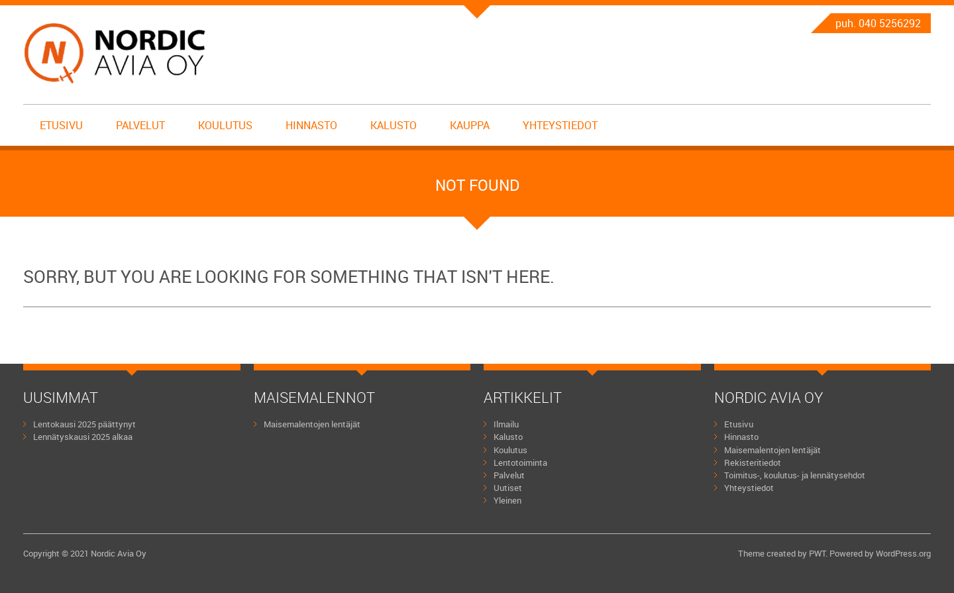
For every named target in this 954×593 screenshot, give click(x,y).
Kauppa (470, 125)
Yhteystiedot (560, 125)
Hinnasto (311, 125)
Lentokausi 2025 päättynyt (84, 424)
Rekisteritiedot (752, 462)
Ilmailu (506, 424)
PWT (817, 553)
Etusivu (61, 125)
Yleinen (507, 500)
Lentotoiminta (520, 462)
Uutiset (508, 488)
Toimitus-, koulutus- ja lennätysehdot (794, 475)
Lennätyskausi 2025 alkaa (82, 437)
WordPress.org (903, 553)
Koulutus (225, 125)
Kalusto (393, 125)
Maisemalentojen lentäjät (312, 424)
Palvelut (140, 125)
